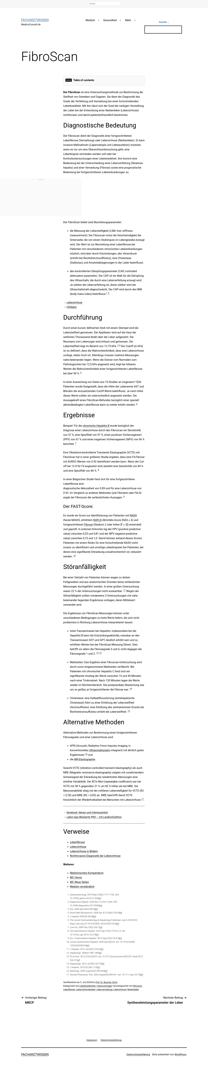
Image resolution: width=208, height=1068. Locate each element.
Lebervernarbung (104, 989)
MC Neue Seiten (79, 882)
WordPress (180, 1054)
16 (86, 754)
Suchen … (164, 22)
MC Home (76, 877)
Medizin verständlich (82, 886)
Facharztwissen (35, 20)
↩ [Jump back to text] (100, 898)
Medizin (90, 20)
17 (142, 799)
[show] (68, 80)
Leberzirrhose (74, 302)
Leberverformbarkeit (85, 989)
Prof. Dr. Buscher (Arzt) (106, 982)
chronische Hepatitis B (96, 425)
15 (129, 711)
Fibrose (88, 524)
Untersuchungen (104, 986)
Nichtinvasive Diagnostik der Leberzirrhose (95, 855)
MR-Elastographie (84, 759)
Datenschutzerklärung (138, 1054)
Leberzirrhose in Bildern (84, 851)
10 (74, 556)
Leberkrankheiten (87, 986)
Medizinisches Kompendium (86, 873)
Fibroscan (137, 986)
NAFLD (97, 520)
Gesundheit (110, 20)
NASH (133, 515)
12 (97, 653)
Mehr (128, 20)
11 (124, 590)
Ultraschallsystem (99, 750)
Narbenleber (133, 989)
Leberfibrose (77, 842)
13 (100, 653)
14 (131, 689)
